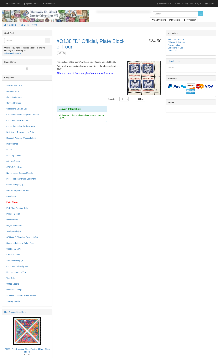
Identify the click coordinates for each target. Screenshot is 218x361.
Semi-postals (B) (13, 231)
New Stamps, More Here (15, 312)
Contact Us (172, 50)
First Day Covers (13, 155)
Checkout (174, 20)
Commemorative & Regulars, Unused (22, 115)
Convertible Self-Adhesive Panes (20, 126)
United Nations (12, 284)
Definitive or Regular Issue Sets (20, 132)
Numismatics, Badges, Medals (19, 173)
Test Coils (10, 278)
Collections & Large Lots (17, 109)
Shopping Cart (174, 61)
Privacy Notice (174, 45)
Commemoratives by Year (17, 266)
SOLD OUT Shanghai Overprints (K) (22, 237)
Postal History (12, 220)
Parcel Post (11, 196)
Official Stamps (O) (14, 185)
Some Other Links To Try (188, 4)
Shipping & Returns (176, 42)
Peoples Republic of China (17, 190)
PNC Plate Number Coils (17, 208)
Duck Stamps (12, 144)
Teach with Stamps (176, 39)
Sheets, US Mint (13, 249)
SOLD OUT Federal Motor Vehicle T (22, 295)
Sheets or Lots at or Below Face (20, 243)
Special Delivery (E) (14, 260)
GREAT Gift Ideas (14, 167)
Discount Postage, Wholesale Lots (21, 138)
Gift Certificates (13, 161)
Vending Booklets (13, 301)
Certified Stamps (13, 103)
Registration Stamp (14, 225)
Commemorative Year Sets (18, 120)
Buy (141, 99)
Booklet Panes (12, 91)
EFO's (9, 150)
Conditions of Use (175, 48)
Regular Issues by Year (16, 272)
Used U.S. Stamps (14, 290)
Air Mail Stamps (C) (14, 85)
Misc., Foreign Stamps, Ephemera (21, 179)
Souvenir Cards (13, 255)
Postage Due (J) (13, 214)
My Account (190, 20)
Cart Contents (159, 20)
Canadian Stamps (14, 97)
